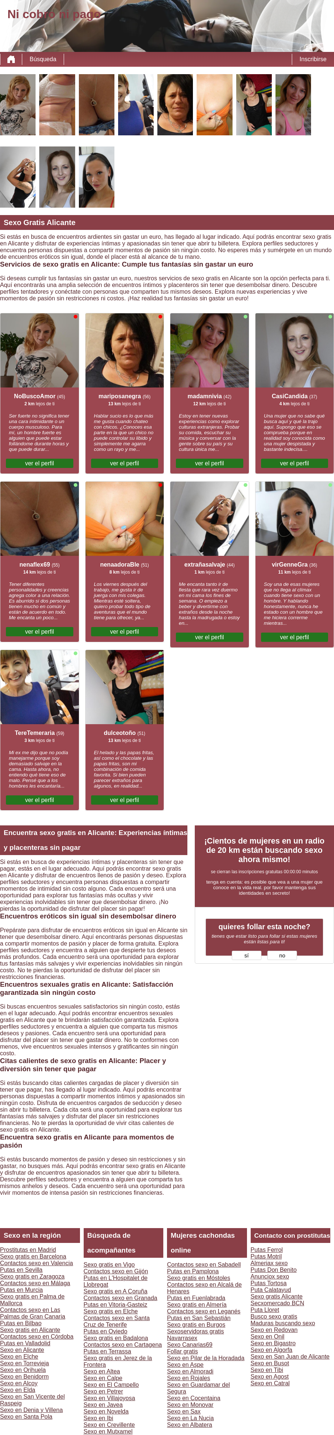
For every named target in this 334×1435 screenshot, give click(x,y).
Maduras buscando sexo (283, 1323)
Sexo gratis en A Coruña (116, 1291)
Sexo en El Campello (111, 1385)
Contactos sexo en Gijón (116, 1271)
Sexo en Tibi (267, 1370)
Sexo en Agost (270, 1376)
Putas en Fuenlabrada (196, 1298)
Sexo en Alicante (22, 1350)
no (282, 956)
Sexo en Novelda (106, 1411)
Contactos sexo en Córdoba (36, 1336)
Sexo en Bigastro (273, 1343)
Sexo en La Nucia (190, 1418)
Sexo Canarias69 (190, 1345)
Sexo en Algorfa (272, 1350)
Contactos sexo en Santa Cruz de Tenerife (117, 1321)
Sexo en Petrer (103, 1391)
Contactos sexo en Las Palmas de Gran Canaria (32, 1313)
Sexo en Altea (102, 1371)
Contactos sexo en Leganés (203, 1311)
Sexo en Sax (184, 1411)
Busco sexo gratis (274, 1316)
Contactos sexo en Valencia (36, 1263)
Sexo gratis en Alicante (30, 1330)
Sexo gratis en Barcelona (33, 1256)
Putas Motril (266, 1256)
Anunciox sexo (270, 1276)
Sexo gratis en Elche (111, 1311)
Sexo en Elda (17, 1390)
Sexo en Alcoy (18, 1383)
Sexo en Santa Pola (26, 1416)
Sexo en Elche (19, 1356)
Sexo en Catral (270, 1383)
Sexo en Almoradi (190, 1371)
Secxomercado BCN (277, 1303)
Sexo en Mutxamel (108, 1431)
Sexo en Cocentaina (193, 1398)
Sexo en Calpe (103, 1378)
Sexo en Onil (268, 1336)
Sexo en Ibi (98, 1418)
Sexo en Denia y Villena (31, 1410)
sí (246, 956)
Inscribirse (313, 59)
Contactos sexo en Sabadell (204, 1264)
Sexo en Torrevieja (24, 1363)
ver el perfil (39, 463)
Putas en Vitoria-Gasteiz (115, 1305)
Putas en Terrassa (107, 1351)
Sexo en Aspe (185, 1365)
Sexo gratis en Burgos (196, 1325)
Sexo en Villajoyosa (109, 1398)
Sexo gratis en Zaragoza (32, 1276)
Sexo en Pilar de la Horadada (205, 1358)
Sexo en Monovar (190, 1405)
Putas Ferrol (267, 1250)
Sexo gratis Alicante (277, 1296)
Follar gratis (182, 1351)
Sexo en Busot (270, 1363)
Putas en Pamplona (193, 1271)
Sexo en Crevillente (109, 1425)
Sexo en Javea (103, 1405)
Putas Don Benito (274, 1270)
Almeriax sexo (269, 1263)
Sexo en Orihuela (23, 1370)
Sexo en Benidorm (24, 1376)
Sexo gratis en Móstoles (198, 1278)
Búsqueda (43, 59)
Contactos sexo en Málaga (35, 1283)
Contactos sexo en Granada (120, 1298)
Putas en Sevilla (21, 1270)
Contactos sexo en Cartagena (123, 1345)
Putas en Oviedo (105, 1331)
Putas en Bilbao (20, 1323)
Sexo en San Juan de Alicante (290, 1356)
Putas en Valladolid (25, 1343)
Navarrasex (182, 1338)
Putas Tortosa (269, 1283)
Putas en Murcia (21, 1290)
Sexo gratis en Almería (197, 1305)
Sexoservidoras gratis (195, 1331)
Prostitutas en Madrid (28, 1250)
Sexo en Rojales (188, 1378)
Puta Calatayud (271, 1290)
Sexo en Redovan (274, 1330)
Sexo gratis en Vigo (109, 1264)
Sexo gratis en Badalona (116, 1338)
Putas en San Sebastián (199, 1318)
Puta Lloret (265, 1310)
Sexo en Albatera (189, 1425)
